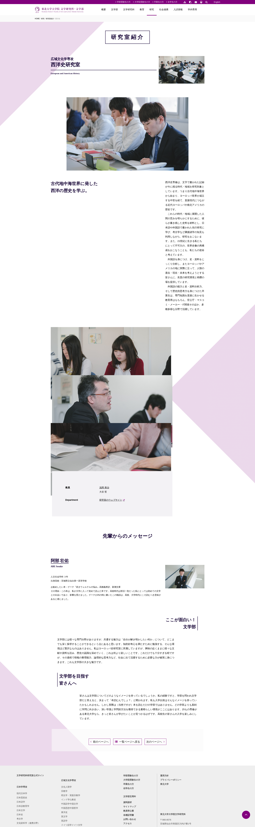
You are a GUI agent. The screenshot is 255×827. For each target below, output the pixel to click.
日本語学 (39, 756)
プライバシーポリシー (162, 734)
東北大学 (156, 738)
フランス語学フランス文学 (75, 790)
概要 (124, 9)
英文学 (66, 777)
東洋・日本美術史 (98, 756)
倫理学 (93, 752)
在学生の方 (172, 2)
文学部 (135, 9)
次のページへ (159, 684)
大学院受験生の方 (142, 2)
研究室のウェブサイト (174, 410)
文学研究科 (149, 9)
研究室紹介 (50, 19)
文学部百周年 (129, 751)
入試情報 (198, 9)
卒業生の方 (159, 2)
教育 (162, 9)
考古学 (38, 773)
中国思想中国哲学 (71, 769)
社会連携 (184, 9)
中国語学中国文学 (71, 764)
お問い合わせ (129, 774)
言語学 (93, 769)
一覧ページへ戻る (129, 684)
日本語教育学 (41, 760)
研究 (172, 9)
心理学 (93, 764)
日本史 (38, 769)
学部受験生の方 (124, 2)
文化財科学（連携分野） (46, 777)
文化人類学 (68, 747)
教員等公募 (128, 766)
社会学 (93, 773)
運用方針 (156, 729)
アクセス (127, 778)
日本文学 (39, 764)
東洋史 (66, 773)
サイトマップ (129, 761)
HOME (37, 19)
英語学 (66, 781)
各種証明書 (128, 770)
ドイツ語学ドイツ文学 (73, 785)
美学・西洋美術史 (98, 760)
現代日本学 (40, 747)
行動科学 (94, 777)
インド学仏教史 (70, 760)
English (217, 2)
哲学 (92, 747)
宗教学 (66, 752)
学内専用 (213, 9)
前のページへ (96, 684)
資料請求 (127, 757)
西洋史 (57, 19)
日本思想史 (40, 752)
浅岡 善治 (167, 398)
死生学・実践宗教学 (72, 756)
